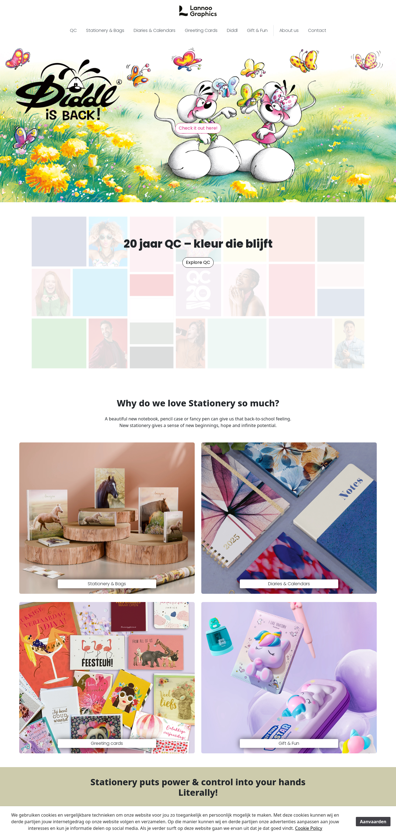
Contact (317, 30)
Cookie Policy (308, 828)
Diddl (232, 30)
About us (289, 30)
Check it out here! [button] (198, 128)
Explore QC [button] (198, 262)
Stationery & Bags (105, 30)
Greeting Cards (201, 30)
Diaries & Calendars (154, 30)
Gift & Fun (257, 30)
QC (73, 30)
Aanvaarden (373, 822)
